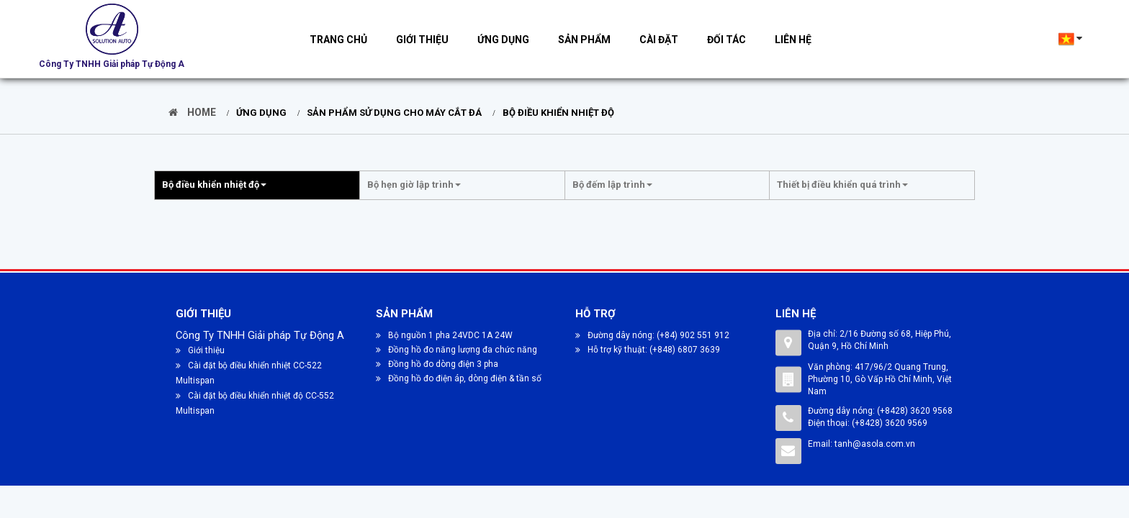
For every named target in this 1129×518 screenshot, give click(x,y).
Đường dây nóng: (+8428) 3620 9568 (880, 411)
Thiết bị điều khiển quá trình (842, 184)
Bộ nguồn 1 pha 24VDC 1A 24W (444, 335)
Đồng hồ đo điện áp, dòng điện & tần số (458, 378)
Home (192, 112)
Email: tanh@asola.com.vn (861, 444)
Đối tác (726, 39)
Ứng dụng (503, 39)
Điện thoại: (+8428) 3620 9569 (867, 423)
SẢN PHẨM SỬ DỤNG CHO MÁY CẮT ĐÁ (390, 112)
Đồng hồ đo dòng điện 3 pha (437, 364)
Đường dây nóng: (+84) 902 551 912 (652, 335)
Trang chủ (338, 39)
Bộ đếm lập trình (612, 184)
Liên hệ (793, 39)
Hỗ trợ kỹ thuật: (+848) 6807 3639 (647, 350)
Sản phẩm (584, 39)
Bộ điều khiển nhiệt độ (554, 112)
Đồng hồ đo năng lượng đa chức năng (456, 350)
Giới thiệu (422, 39)
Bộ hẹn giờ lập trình (414, 184)
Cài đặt (658, 39)
